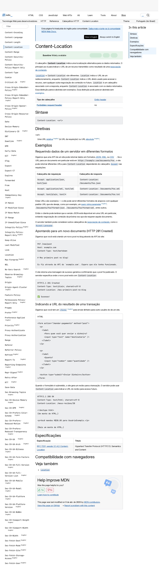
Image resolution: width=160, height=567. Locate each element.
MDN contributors (92, 502)
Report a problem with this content (79, 505)
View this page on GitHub (48, 505)
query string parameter (91, 204)
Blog (123, 15)
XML (104, 157)
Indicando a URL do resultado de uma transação (67, 304)
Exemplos (134, 41)
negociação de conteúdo (98, 222)
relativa (49, 139)
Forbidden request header (49, 105)
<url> (37, 135)
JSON (98, 157)
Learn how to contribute (48, 495)
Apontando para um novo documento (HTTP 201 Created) (74, 231)
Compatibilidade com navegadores (139, 51)
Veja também (135, 56)
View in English (91, 37)
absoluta (90, 139)
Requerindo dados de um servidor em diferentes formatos (74, 151)
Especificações (137, 45)
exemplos (39, 93)
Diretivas (134, 38)
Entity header (100, 99)
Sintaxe (133, 34)
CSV (112, 157)
